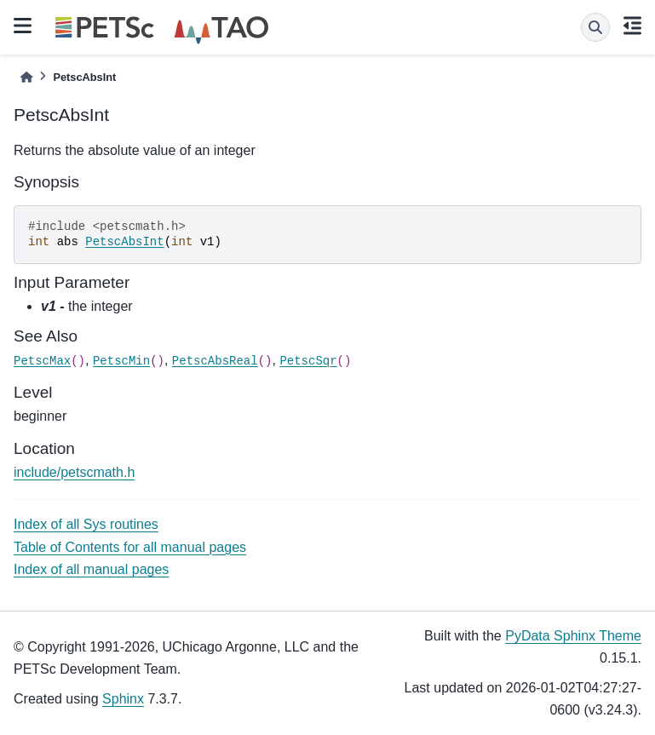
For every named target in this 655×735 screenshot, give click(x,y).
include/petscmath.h (74, 472)
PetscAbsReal (215, 361)
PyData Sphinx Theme (573, 636)
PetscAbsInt (124, 242)
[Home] (26, 77)
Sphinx (123, 699)
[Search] (595, 27)
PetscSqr (307, 361)
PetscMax (42, 361)
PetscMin (121, 361)
